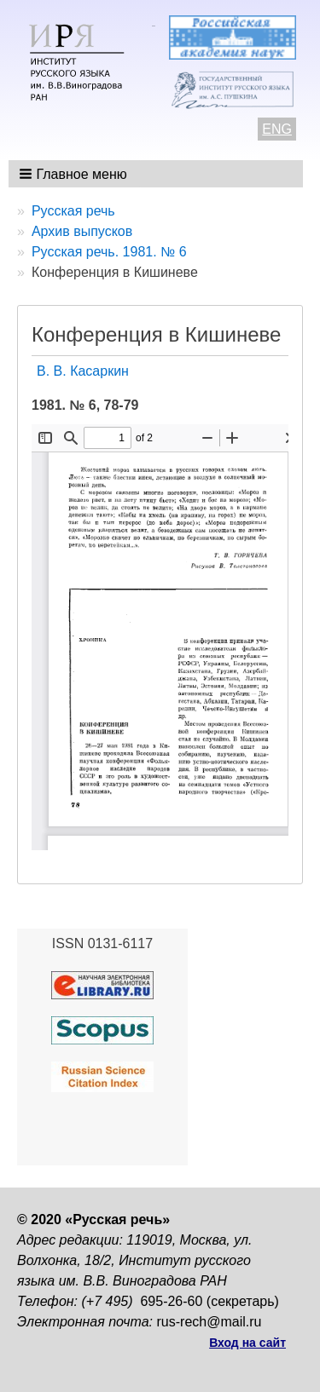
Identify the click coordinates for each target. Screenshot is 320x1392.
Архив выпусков (82, 231)
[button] (75, 173)
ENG (277, 129)
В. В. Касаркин (83, 371)
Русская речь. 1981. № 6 (109, 251)
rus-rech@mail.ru (209, 1321)
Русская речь (73, 211)
